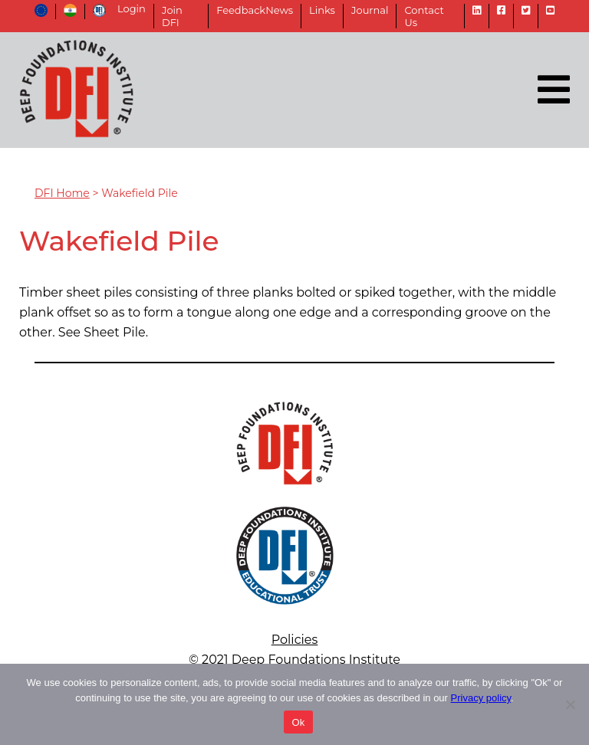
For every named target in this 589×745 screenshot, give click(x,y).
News (279, 10)
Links (322, 10)
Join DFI (172, 16)
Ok (297, 722)
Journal (369, 10)
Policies (294, 639)
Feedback (240, 10)
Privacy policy (481, 698)
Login (131, 9)
